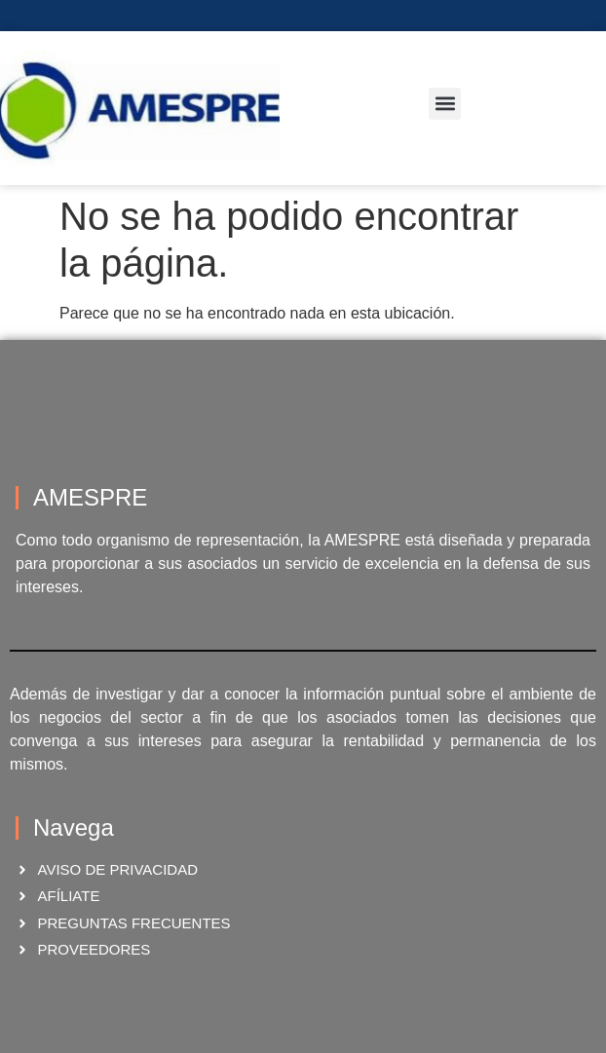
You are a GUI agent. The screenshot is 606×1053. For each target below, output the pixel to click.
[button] (445, 104)
